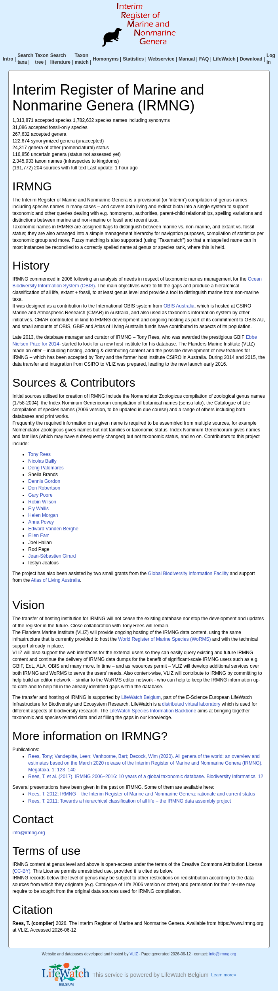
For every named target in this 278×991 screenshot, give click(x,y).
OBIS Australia (179, 306)
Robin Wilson (42, 502)
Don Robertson (44, 488)
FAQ (204, 59)
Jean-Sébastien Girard (52, 556)
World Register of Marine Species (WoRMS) (164, 639)
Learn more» (223, 974)
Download (251, 59)
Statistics (133, 59)
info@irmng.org (28, 832)
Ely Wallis (38, 508)
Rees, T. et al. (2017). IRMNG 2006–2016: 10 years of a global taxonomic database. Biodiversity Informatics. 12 (145, 776)
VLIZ (133, 954)
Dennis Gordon (44, 481)
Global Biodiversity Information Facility (188, 573)
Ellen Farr (38, 535)
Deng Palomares (45, 468)
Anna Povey (41, 522)
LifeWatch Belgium (141, 697)
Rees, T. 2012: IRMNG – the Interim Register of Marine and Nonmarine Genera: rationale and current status (141, 794)
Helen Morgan (43, 515)
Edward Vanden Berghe (53, 529)
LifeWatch (224, 59)
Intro (8, 59)
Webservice (161, 59)
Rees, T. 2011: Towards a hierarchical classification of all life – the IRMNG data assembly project (129, 801)
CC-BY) (22, 871)
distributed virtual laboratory (191, 704)
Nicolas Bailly (42, 461)
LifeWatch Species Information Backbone (152, 711)
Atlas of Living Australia (55, 580)
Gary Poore (40, 495)
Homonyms (105, 59)
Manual (187, 59)
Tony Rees (39, 454)
